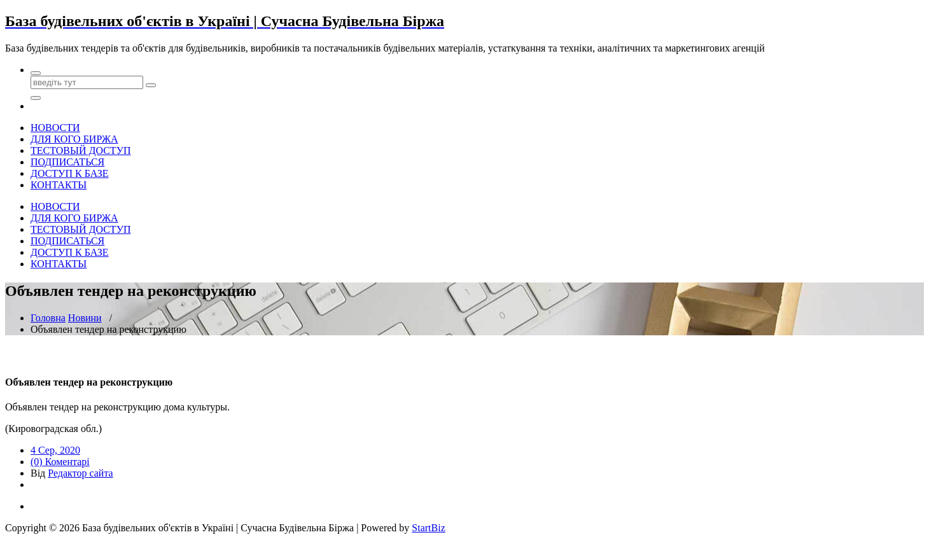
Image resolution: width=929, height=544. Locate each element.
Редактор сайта (80, 473)
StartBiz (428, 527)
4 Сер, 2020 (55, 450)
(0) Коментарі (60, 461)
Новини (85, 317)
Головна (48, 317)
